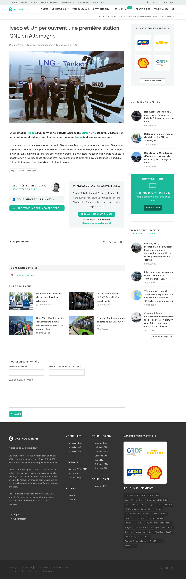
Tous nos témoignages (163, 336)
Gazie (164, 513)
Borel (141, 500)
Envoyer (16, 414)
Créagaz (150, 504)
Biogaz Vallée (131, 500)
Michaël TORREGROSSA (41, 45)
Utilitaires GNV (101, 447)
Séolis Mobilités (156, 532)
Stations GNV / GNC (77, 469)
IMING (140, 523)
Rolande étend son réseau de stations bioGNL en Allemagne (49, 297)
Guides (34, 2)
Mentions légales (17, 571)
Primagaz (155, 527)
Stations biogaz (75, 477)
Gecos (127, 518)
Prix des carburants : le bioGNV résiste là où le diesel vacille (108, 297)
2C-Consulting (131, 495)
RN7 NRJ (128, 532)
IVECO (149, 523)
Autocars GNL (101, 468)
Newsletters (99, 2)
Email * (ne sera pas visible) (65, 367)
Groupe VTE (130, 523)
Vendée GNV (130, 545)
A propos (15, 514)
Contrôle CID (68, 2)
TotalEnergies (156, 541)
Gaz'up (155, 513)
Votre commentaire (21, 380)
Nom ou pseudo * (18, 367)
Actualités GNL (75, 451)
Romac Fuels (140, 532)
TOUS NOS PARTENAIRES (153, 80)
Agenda (13, 2)
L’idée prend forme (162, 523)
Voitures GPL (101, 486)
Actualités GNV (75, 443)
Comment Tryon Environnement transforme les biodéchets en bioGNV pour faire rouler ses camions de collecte (159, 320)
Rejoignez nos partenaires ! (96, 223)
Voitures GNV (101, 443)
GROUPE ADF (139, 518)
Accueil (102, 16)
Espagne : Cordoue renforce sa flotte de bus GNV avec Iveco (111, 322)
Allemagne (31, 171)
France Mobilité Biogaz (151, 509)
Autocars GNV (101, 464)
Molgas (128, 527)
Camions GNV (101, 451)
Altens (150, 495)
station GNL (88, 132)
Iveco (31, 132)
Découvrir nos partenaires (96, 214)
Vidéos (24, 2)
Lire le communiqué (24, 275)
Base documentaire (50, 2)
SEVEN (168, 532)
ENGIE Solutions (132, 509)
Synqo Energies (132, 536)
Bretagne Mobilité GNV (157, 500)
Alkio (142, 495)
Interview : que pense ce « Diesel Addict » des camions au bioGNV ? (158, 275)
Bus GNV (99, 460)
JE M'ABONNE (152, 207)
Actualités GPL (75, 447)
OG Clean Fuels (141, 527)
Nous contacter (18, 519)
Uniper (13, 171)
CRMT (160, 504)
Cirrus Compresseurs (134, 504)
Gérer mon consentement (40, 571)
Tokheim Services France (136, 541)
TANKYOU (145, 536)
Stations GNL (65, 45)
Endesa (168, 504)
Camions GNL (101, 455)
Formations (83, 2)
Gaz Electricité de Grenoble (137, 513)
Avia (157, 495)
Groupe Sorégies (155, 518)
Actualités (112, 16)
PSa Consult (167, 527)
